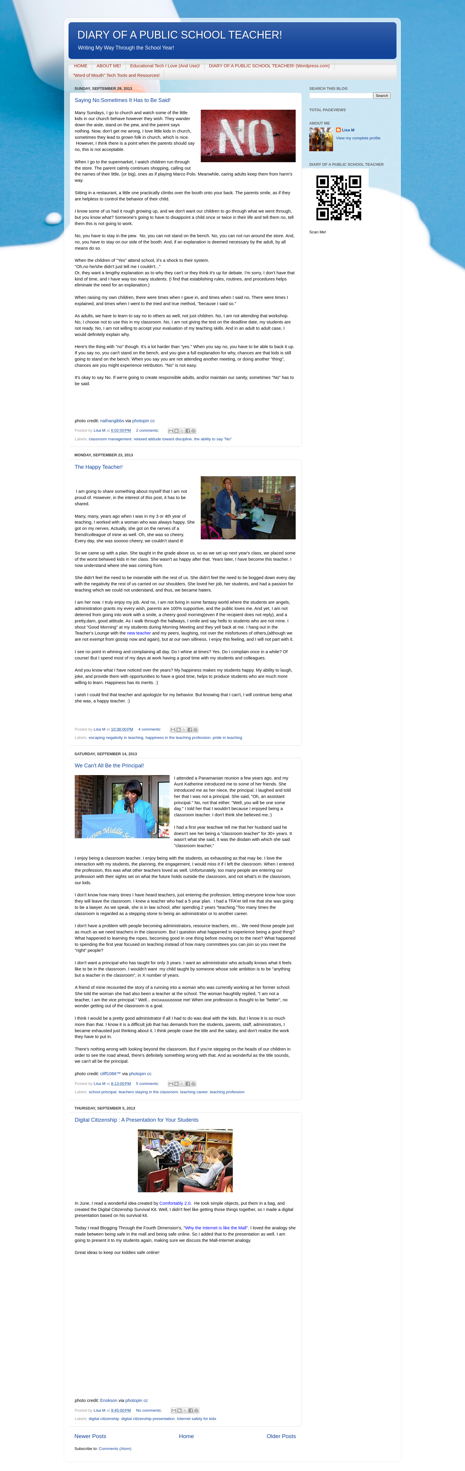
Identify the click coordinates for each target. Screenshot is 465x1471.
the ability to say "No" (213, 439)
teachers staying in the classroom (148, 1092)
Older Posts (281, 1436)
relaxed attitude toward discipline (163, 439)
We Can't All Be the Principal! (109, 766)
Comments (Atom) (115, 1448)
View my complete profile (358, 138)
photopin (140, 420)
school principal (102, 1092)
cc (152, 420)
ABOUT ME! (109, 65)
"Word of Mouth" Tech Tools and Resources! (116, 75)
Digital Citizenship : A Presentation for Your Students (136, 1120)
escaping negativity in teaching (116, 737)
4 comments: (150, 729)
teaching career (194, 1092)
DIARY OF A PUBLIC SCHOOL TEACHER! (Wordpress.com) (269, 65)
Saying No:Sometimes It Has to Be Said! (123, 100)
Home (186, 1436)
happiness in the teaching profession (178, 737)
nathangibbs (112, 420)
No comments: (149, 1410)
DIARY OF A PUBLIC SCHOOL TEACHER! (179, 35)
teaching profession (227, 1092)
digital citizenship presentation (148, 1418)
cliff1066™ (110, 1073)
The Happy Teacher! (99, 467)
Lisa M (348, 130)
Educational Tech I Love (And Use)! (165, 65)
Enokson (108, 1400)
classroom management (110, 439)
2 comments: (148, 430)
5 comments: (148, 1083)
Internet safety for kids (196, 1418)
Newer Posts (90, 1436)
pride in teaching (227, 737)
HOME (80, 65)
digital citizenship (104, 1418)
